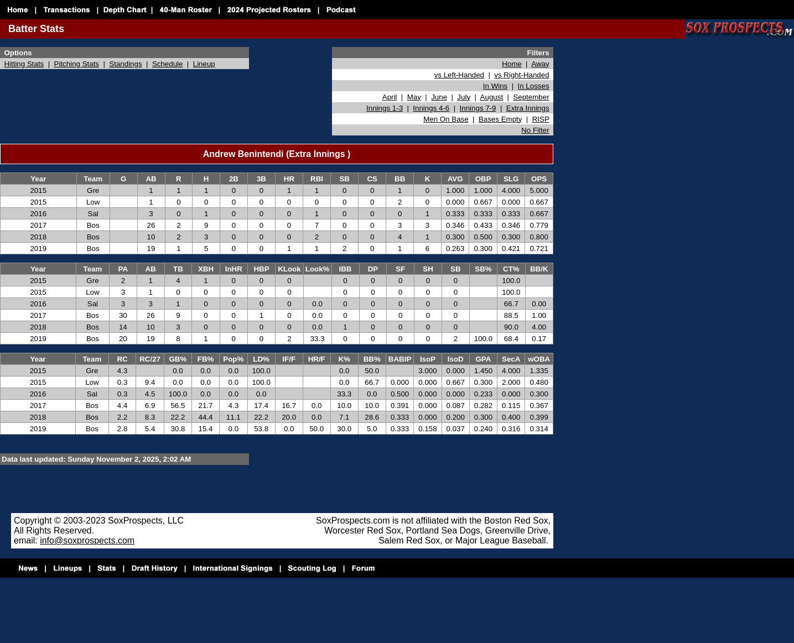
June (439, 97)
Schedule (167, 64)
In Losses (533, 86)
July (463, 97)
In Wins (495, 86)
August (492, 97)
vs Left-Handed (459, 75)
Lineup (204, 64)
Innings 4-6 (431, 108)
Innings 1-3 (384, 108)
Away (540, 64)
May (414, 97)
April (389, 97)
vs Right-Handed (521, 75)
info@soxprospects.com (87, 540)
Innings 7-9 (478, 108)
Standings (125, 64)
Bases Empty (500, 119)
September (531, 97)
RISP (540, 119)
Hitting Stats (24, 64)
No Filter (535, 130)
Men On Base (446, 119)
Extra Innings (527, 108)
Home (512, 64)
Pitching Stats (77, 64)
